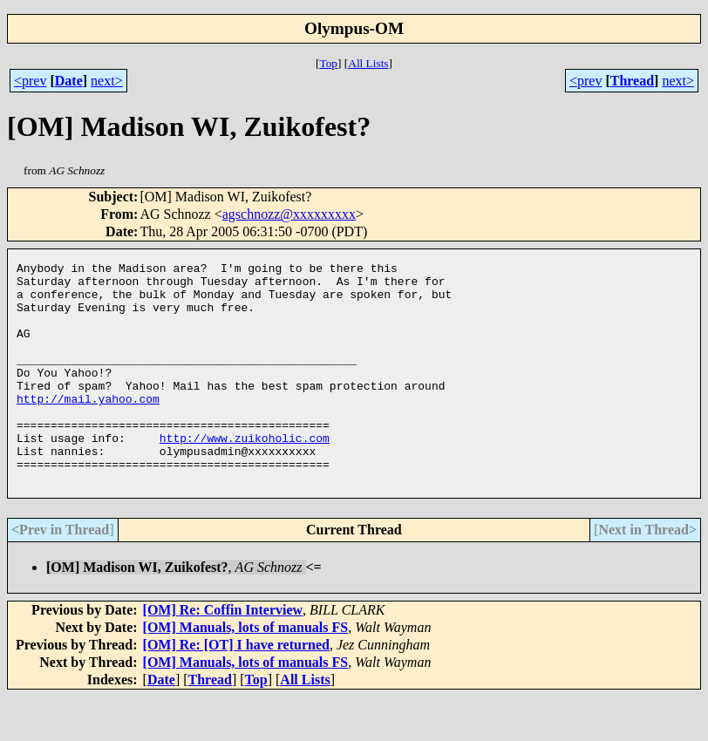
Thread (632, 80)
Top (328, 63)
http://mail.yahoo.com (88, 427)
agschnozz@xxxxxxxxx (289, 214)
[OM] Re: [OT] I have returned (236, 689)
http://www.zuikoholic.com (245, 474)
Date (69, 80)
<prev (30, 80)
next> (107, 80)
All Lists (368, 63)
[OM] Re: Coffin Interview (223, 654)
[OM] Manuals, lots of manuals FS (246, 671)
